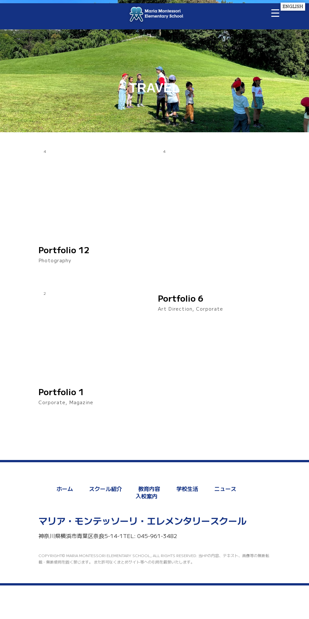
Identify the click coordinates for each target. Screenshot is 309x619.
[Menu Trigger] (275, 13)
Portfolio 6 (180, 298)
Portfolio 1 (61, 391)
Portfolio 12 (63, 249)
